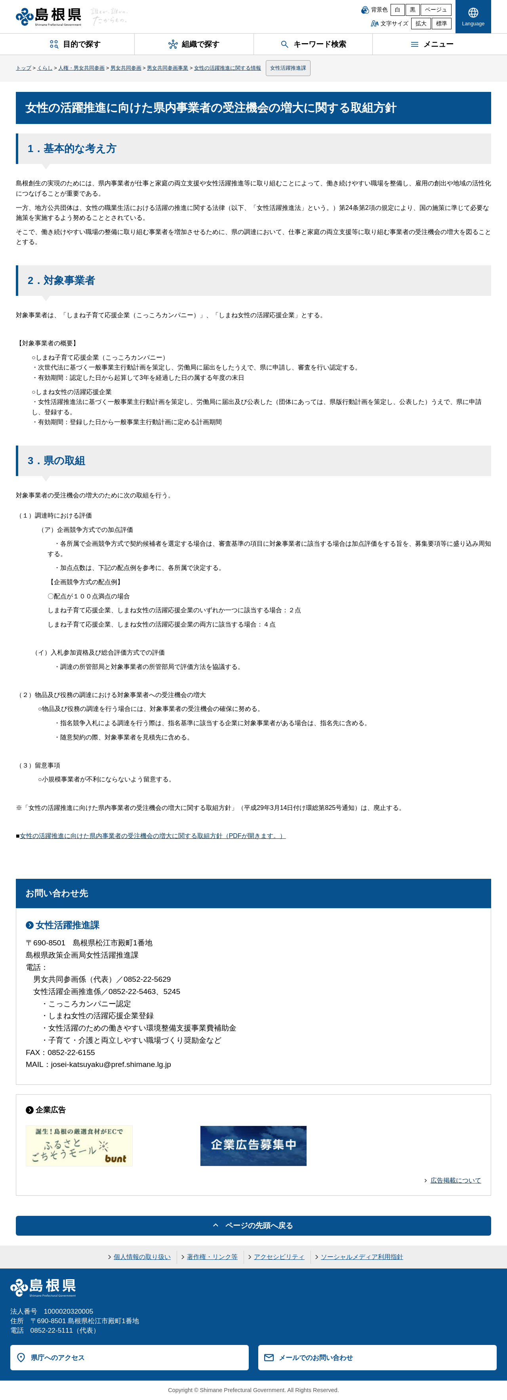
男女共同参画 (126, 68)
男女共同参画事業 (167, 68)
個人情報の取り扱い (142, 1256)
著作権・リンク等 (212, 1256)
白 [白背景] (397, 10)
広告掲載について (456, 1180)
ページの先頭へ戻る (259, 1225)
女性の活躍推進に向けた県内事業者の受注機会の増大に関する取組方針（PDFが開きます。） (153, 835)
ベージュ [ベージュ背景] (436, 10)
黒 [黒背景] (413, 10)
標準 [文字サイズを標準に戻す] (441, 24)
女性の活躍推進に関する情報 (227, 68)
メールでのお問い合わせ (316, 1358)
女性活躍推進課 (288, 68)
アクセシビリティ (279, 1256)
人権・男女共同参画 (81, 68)
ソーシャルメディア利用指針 (362, 1256)
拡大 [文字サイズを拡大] (421, 24)
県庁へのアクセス (58, 1358)
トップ (23, 68)
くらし (45, 68)
